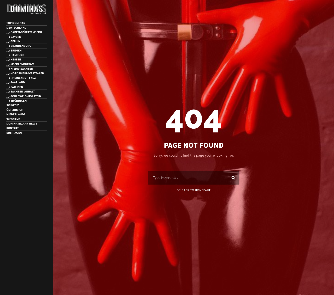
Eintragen (14, 132)
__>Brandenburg (18, 45)
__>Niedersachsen (19, 68)
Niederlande (16, 114)
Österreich (14, 110)
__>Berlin (13, 41)
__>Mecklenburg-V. (20, 64)
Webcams (13, 119)
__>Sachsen (14, 87)
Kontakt (12, 128)
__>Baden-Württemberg (24, 32)
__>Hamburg (15, 55)
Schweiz (12, 105)
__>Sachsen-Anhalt (20, 91)
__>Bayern (13, 36)
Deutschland (16, 27)
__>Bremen (14, 50)
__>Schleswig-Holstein (23, 96)
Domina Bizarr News (21, 123)
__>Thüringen (16, 100)
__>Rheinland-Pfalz (21, 77)
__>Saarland (15, 82)
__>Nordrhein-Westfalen (25, 73)
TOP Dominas (15, 23)
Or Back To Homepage (194, 190)
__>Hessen (13, 59)
